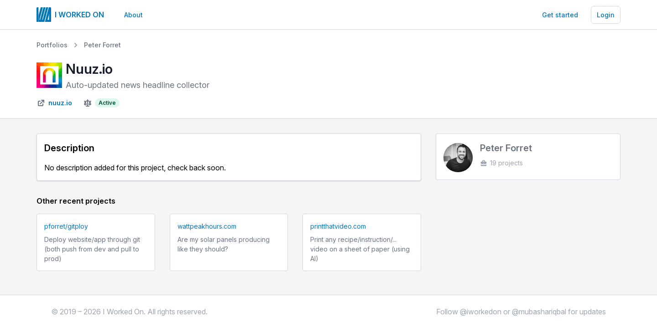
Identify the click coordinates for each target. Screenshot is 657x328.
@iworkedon (480, 311)
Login (606, 15)
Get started (560, 15)
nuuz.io (60, 103)
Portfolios (52, 45)
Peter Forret (102, 45)
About (133, 15)
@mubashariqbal (539, 311)
